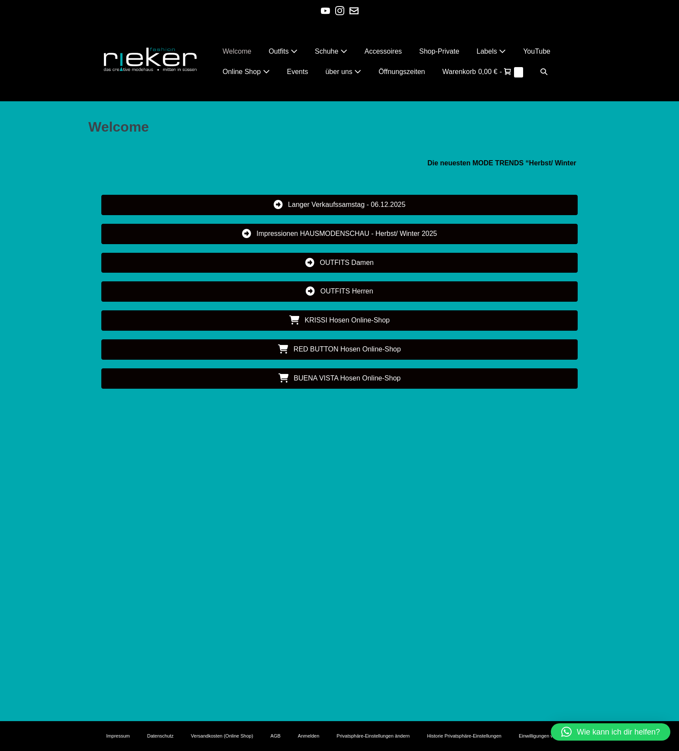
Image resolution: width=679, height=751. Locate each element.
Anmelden (309, 735)
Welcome (237, 51)
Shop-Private (439, 51)
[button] (544, 71)
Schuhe (331, 51)
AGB (276, 735)
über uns (343, 71)
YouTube (536, 51)
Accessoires (383, 51)
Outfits (282, 51)
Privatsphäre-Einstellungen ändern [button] (373, 735)
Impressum (117, 735)
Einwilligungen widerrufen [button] (546, 735)
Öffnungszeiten (401, 71)
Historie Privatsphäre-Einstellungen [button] (464, 735)
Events (297, 71)
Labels (491, 51)
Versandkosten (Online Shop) (222, 735)
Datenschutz (160, 735)
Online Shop (246, 71)
